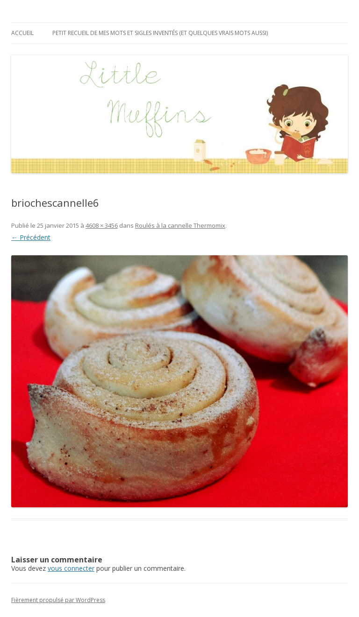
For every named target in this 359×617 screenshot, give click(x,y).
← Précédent (30, 237)
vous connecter (71, 568)
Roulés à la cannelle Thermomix (180, 225)
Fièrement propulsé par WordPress (58, 600)
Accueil (22, 33)
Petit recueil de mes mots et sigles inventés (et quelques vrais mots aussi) (160, 33)
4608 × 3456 (102, 225)
